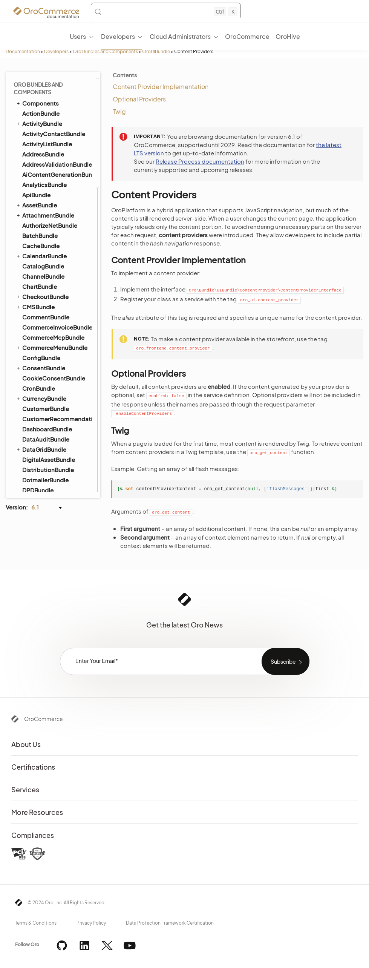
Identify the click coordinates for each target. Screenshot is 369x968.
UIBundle (31, 134)
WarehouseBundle (47, 434)
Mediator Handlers (50, 423)
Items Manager (46, 412)
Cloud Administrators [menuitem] (180, 36)
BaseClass (41, 249)
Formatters (41, 186)
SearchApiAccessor (52, 370)
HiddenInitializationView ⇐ (57, 264)
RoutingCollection (50, 359)
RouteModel (43, 349)
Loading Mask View (51, 299)
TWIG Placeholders (51, 207)
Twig (119, 111)
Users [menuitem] (78, 36)
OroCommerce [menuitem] (247, 36)
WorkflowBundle (41, 485)
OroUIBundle (156, 51)
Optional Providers (139, 99)
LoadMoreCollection (53, 288)
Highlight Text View (50, 338)
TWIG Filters (42, 218)
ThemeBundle (41, 103)
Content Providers (50, 165)
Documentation (23, 51)
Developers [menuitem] (118, 36)
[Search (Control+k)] (165, 11)
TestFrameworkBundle (49, 93)
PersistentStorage (50, 328)
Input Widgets (45, 402)
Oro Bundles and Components (105, 51)
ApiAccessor (43, 239)
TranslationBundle (43, 113)
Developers (56, 51)
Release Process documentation (200, 161)
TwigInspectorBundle (51, 123)
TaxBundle (36, 82)
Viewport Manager (50, 380)
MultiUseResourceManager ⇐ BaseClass (59, 314)
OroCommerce (43, 718)
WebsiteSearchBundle (49, 465)
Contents (125, 75)
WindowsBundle (44, 475)
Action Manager (47, 144)
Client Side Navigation (54, 154)
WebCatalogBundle (49, 444)
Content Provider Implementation (160, 87)
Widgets (38, 228)
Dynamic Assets (47, 175)
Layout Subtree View (53, 278)
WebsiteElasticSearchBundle (53, 455)
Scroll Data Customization (59, 196)
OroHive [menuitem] (288, 36)
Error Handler (44, 391)
